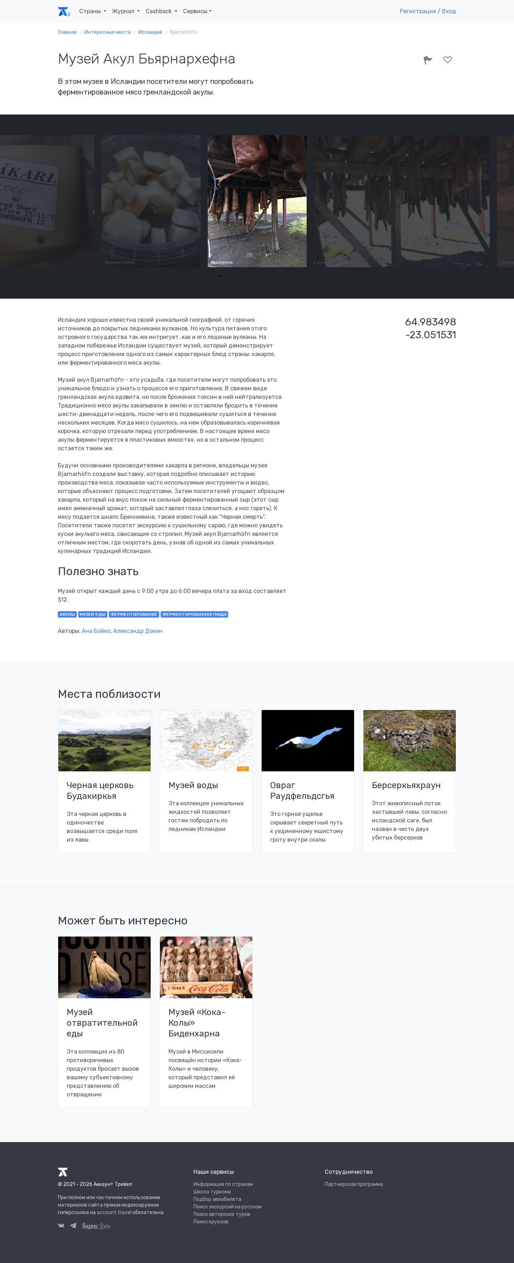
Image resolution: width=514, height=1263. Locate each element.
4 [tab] (230, 276)
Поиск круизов (210, 1222)
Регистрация (418, 11)
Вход (449, 11)
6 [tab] (251, 276)
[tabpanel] (257, 201)
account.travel (114, 1212)
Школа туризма (212, 1192)
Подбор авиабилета (217, 1199)
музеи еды (93, 614)
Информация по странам (223, 1184)
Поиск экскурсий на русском (227, 1207)
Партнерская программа (354, 1184)
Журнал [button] (124, 11)
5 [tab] (241, 276)
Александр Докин (137, 631)
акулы (67, 614)
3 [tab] (219, 276)
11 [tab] (305, 276)
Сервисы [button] (195, 11)
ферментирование (134, 614)
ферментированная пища (194, 614)
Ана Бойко (96, 631)
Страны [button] (90, 11)
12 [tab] (315, 276)
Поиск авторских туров (221, 1214)
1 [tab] (198, 276)
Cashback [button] (159, 11)
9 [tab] (283, 276)
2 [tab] (208, 276)
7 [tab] (262, 276)
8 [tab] (273, 276)
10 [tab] (294, 276)
